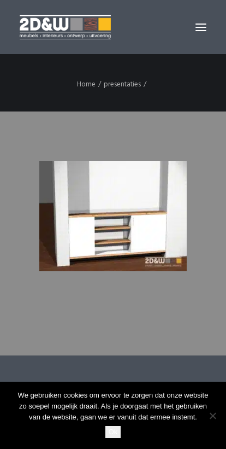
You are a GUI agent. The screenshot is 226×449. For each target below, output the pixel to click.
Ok (113, 432)
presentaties (122, 84)
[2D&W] (65, 27)
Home (86, 84)
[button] (201, 27)
